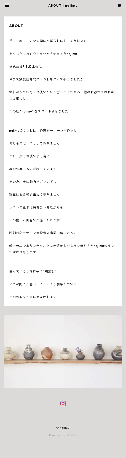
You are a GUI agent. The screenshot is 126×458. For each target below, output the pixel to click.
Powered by (63, 435)
